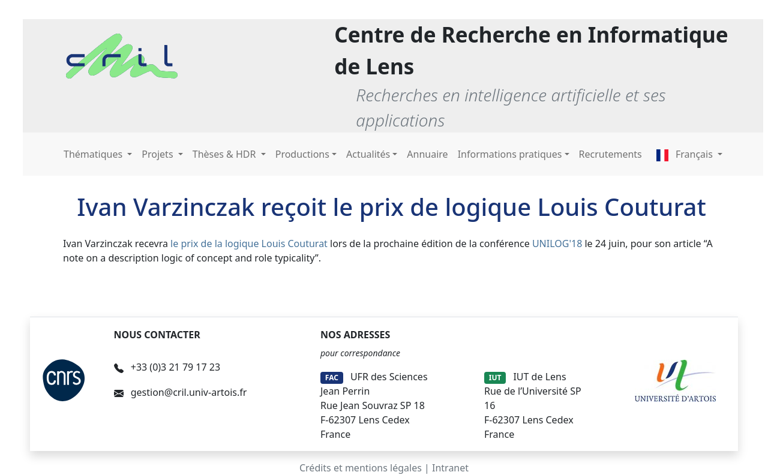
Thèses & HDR (226, 154)
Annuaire (427, 154)
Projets (158, 154)
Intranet (450, 467)
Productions (302, 154)
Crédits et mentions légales (360, 467)
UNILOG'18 (557, 243)
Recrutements (610, 154)
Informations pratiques (510, 154)
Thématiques (94, 154)
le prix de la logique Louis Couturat (249, 243)
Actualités (368, 154)
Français (685, 154)
